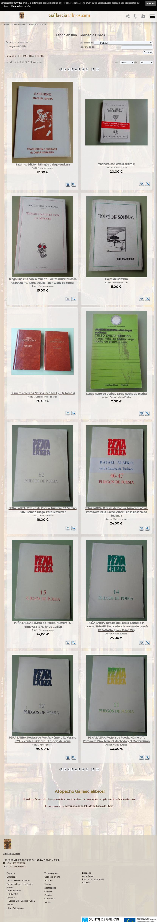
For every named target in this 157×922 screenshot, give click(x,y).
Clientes (48, 891)
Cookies (86, 882)
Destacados (50, 888)
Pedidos (48, 895)
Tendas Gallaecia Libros (18, 880)
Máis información (21, 6)
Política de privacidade (93, 879)
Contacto (11, 897)
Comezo (5, 25)
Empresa (11, 877)
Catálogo (11, 56)
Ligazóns (86, 873)
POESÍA (43, 25)
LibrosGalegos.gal (15, 908)
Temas (47, 884)
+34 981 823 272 (16, 863)
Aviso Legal (87, 876)
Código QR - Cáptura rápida (22, 901)
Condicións (49, 898)
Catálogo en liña (18, 25)
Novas (10, 904)
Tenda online (51, 873)
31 (93, 69)
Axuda (47, 902)
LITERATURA (32, 25)
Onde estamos (14, 891)
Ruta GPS (13, 894)
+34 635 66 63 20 (18, 866)
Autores (48, 880)
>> (97, 69)
